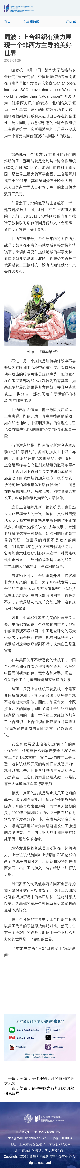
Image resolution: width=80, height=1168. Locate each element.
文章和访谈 (31, 21)
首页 (7, 21)
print (71, 21)
